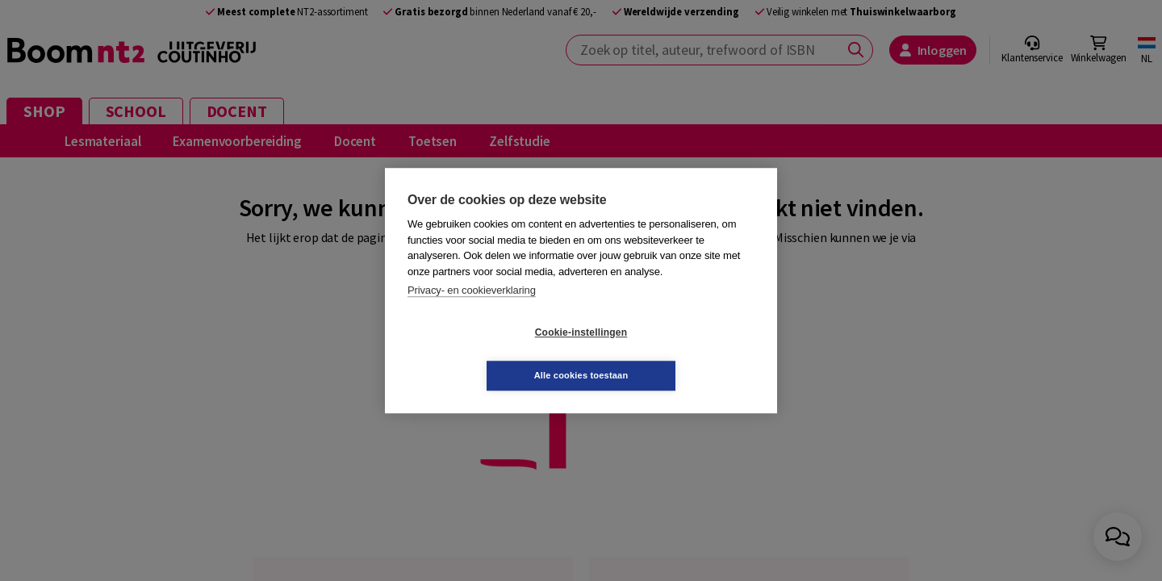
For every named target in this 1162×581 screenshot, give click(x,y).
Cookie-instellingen (485, 354)
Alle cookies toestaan (677, 353)
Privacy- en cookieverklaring (472, 312)
